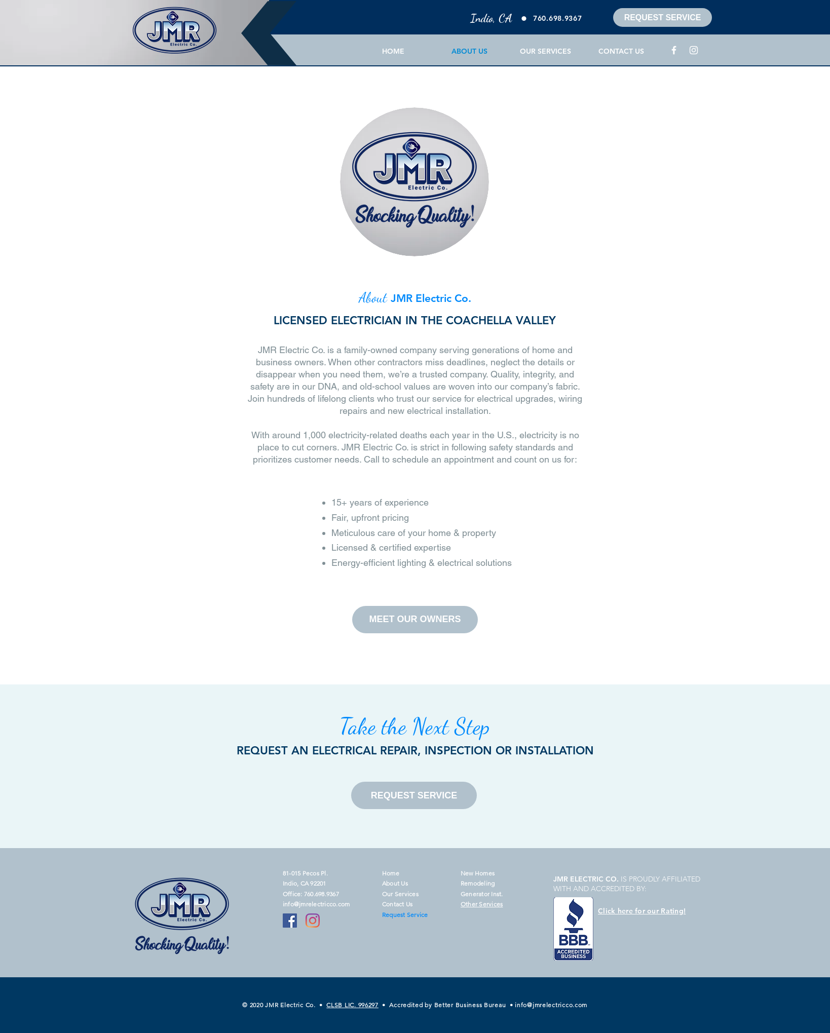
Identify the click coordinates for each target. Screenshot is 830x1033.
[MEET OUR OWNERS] (415, 619)
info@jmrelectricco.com (316, 904)
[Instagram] (693, 50)
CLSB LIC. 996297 (352, 1005)
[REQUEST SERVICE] (662, 17)
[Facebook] (674, 50)
